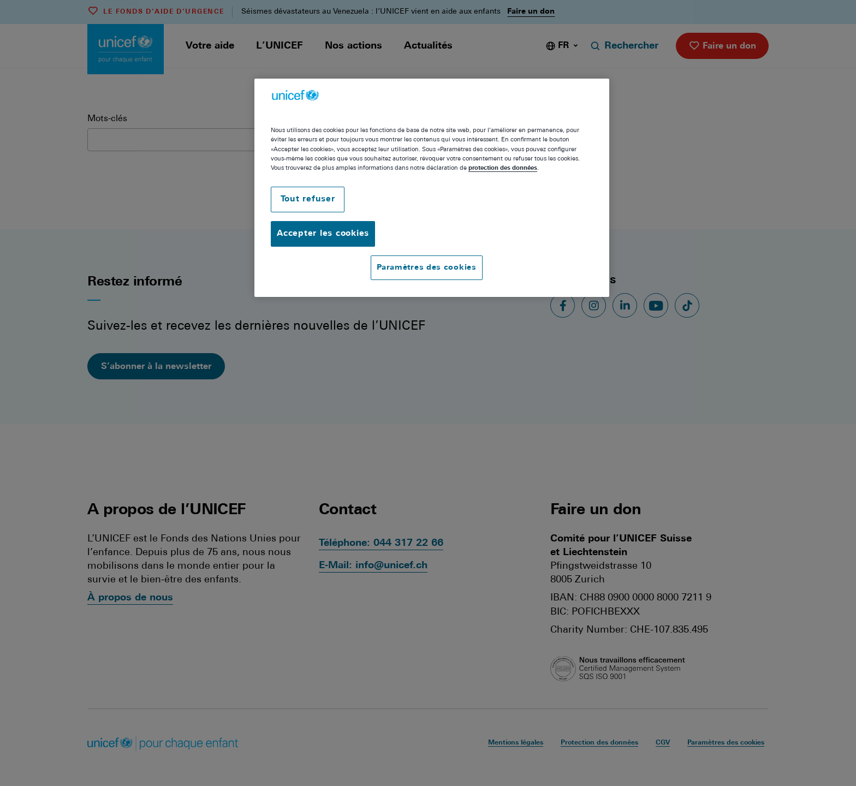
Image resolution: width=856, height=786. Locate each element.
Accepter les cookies (323, 234)
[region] (431, 188)
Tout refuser (308, 199)
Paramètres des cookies (426, 268)
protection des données (502, 168)
